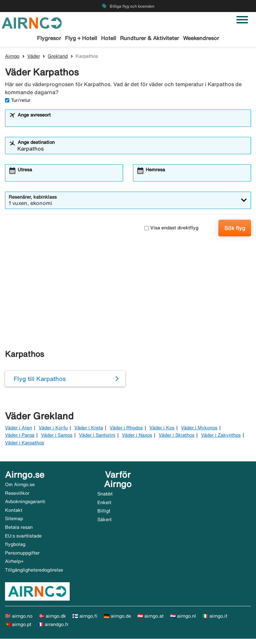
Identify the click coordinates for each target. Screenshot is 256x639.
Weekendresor (201, 38)
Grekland (58, 56)
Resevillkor (17, 493)
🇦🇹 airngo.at (150, 616)
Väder (33, 56)
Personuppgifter (22, 553)
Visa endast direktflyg (171, 228)
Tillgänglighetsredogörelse (34, 570)
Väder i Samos (56, 435)
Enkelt (104, 502)
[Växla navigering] (242, 19)
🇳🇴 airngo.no (18, 616)
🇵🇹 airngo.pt (18, 625)
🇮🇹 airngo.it (214, 616)
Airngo (12, 56)
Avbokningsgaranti (25, 502)
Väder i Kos (161, 428)
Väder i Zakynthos (221, 435)
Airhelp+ (14, 562)
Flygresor (49, 38)
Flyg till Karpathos (40, 379)
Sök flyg (234, 228)
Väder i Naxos (137, 435)
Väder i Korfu (53, 428)
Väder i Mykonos (199, 428)
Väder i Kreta (88, 428)
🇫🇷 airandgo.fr (53, 625)
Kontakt (13, 510)
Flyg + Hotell (81, 38)
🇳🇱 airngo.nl (183, 616)
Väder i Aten (18, 428)
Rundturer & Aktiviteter (149, 38)
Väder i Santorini (97, 435)
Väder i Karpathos (24, 443)
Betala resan (19, 527)
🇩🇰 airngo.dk (52, 616)
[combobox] (132, 122)
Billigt (103, 511)
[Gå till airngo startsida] (32, 22)
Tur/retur (17, 100)
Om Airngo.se (20, 484)
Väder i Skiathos (176, 435)
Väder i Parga (19, 435)
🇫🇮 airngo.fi (84, 616)
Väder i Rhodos (126, 428)
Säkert (104, 519)
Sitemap (14, 519)
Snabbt (105, 494)
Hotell (108, 38)
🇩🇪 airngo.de (117, 616)
